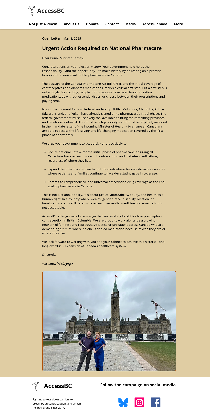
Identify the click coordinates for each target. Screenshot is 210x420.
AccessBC (58, 386)
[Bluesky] (123, 402)
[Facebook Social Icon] (155, 402)
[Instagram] (139, 402)
